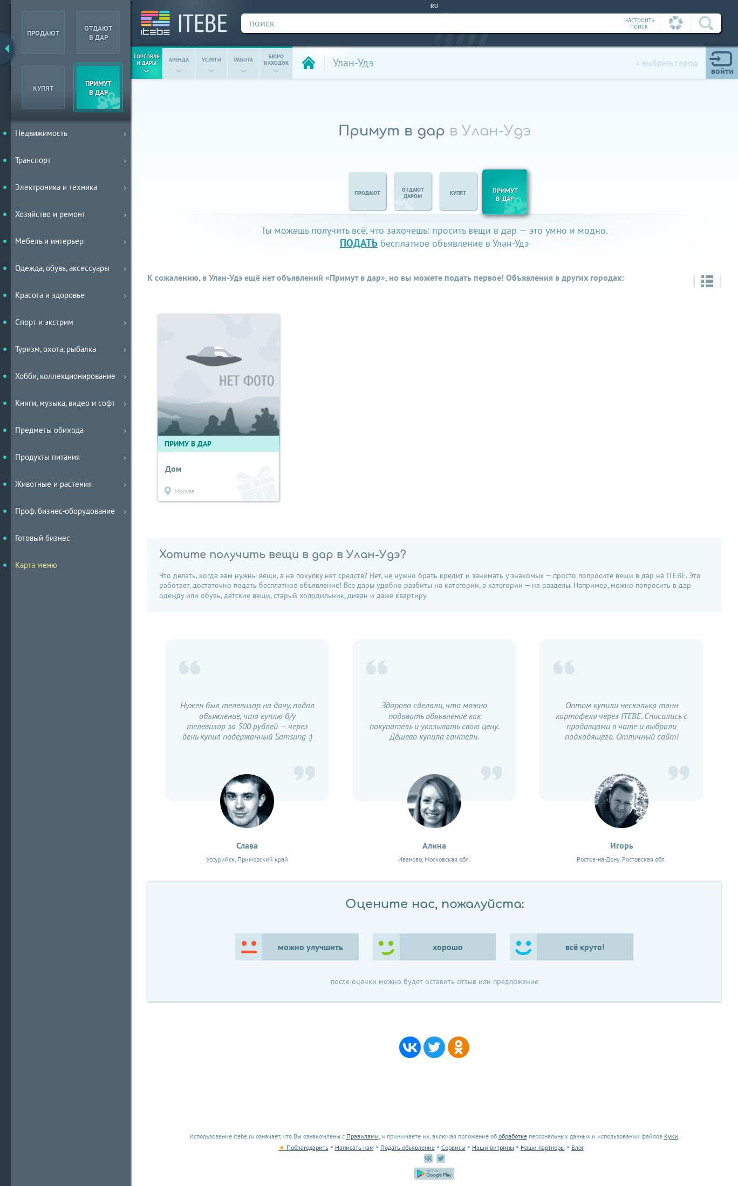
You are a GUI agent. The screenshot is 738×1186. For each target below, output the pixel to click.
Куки (671, 1136)
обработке (512, 1136)
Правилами (362, 1136)
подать (359, 242)
